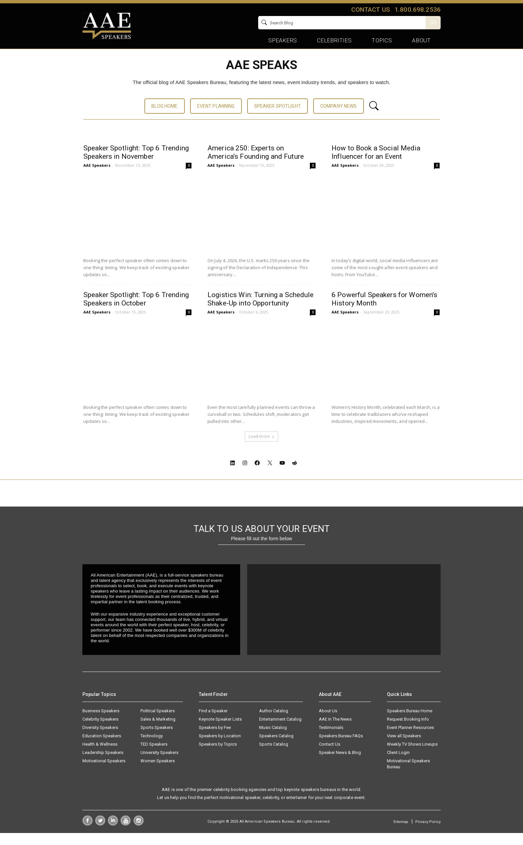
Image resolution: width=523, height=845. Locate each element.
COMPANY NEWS (338, 118)
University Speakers (159, 764)
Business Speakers (100, 722)
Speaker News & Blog (340, 764)
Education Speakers (101, 747)
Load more (261, 448)
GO (433, 22)
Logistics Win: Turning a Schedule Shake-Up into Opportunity (260, 311)
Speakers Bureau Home (409, 722)
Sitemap (400, 834)
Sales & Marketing (157, 731)
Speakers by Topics (218, 756)
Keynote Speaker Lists (220, 731)
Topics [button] (382, 40)
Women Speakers (157, 772)
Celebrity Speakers (100, 731)
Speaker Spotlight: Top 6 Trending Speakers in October (136, 311)
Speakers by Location (220, 747)
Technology (151, 747)
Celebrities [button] (334, 40)
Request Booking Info (408, 731)
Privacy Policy (428, 834)
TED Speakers (153, 756)
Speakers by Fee (215, 739)
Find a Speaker (213, 722)
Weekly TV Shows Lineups (412, 756)
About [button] (421, 40)
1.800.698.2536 (418, 9)
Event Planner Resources (410, 739)
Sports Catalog (273, 756)
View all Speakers (404, 747)
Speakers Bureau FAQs (341, 747)
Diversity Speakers (100, 739)
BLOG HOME (164, 118)
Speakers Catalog (276, 747)
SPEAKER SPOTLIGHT (277, 118)
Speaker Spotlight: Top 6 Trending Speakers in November (136, 164)
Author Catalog (273, 722)
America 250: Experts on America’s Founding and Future (255, 164)
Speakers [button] (282, 40)
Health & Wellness (99, 756)
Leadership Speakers (102, 764)
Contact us (370, 9)
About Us (328, 722)
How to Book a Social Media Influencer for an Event (376, 164)
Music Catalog (273, 739)
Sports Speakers (156, 739)
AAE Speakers (96, 177)
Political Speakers (157, 722)
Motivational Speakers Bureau (408, 775)
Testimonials (331, 739)
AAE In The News (335, 731)
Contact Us (329, 756)
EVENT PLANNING (216, 118)
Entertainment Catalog (280, 731)
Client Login (398, 764)
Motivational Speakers (103, 772)
